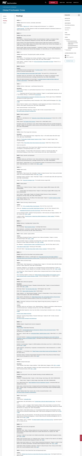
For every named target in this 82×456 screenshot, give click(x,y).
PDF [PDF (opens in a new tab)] (21, 349)
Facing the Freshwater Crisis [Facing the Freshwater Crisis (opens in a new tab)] (28, 180)
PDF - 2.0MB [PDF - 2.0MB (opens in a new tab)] (27, 214)
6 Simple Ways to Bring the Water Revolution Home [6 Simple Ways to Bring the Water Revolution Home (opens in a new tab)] (45, 401)
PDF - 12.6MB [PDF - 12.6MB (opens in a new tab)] (40, 242)
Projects (4, 22)
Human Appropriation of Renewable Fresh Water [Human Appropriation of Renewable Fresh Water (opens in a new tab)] (43, 61)
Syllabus (4, 16)
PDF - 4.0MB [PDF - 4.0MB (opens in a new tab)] (19, 272)
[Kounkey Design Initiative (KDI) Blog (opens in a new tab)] (24, 313)
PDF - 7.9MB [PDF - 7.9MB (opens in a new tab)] (23, 345)
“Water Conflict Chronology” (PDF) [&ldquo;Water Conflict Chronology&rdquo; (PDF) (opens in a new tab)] (29, 291)
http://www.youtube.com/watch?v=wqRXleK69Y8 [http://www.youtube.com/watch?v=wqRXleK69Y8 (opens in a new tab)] (26, 392)
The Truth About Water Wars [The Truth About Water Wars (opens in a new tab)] (31, 288)
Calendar (5, 18)
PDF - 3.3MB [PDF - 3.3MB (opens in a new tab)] (33, 368)
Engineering (68, 39)
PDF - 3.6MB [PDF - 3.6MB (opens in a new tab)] (58, 269)
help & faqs (69, 2)
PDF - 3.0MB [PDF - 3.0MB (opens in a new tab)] (54, 443)
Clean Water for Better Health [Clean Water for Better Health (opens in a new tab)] (23, 246)
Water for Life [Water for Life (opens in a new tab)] (26, 26)
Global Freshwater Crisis (14, 10)
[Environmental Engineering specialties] (67, 41)
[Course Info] (79, 15)
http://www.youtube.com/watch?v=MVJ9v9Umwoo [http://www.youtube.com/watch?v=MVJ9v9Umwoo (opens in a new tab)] (27, 318)
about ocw (62, 2)
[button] (70, 61)
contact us (75, 2)
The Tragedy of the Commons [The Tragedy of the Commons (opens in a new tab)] (29, 121)
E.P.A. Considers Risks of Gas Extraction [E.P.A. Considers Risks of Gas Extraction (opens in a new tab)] (31, 206)
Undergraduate (67, 34)
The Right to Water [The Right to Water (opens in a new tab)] (39, 69)
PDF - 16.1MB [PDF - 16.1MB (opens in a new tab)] (57, 365)
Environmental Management (73, 45)
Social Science (68, 49)
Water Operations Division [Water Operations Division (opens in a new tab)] (30, 226)
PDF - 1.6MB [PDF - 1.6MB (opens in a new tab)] (39, 174)
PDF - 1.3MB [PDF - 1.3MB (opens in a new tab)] (39, 163)
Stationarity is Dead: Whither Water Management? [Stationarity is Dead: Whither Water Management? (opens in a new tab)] (42, 118)
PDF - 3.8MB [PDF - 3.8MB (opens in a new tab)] (22, 436)
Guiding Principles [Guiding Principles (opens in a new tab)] (20, 28)
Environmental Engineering (72, 41)
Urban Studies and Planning (70, 25)
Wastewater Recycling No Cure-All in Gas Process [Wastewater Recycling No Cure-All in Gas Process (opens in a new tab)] (30, 210)
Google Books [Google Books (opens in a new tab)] (19, 91)
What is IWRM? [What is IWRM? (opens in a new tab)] (20, 327)
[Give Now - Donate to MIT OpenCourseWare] (53, 2)
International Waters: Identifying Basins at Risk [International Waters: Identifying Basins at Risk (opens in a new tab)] (40, 333)
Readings (5, 20)
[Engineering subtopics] (65, 39)
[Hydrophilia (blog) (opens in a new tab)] (27, 399)
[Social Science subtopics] (65, 50)
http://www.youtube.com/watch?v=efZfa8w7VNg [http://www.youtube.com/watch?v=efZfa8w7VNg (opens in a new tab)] (26, 111)
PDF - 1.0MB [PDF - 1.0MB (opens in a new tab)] (25, 286)
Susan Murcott (67, 20)
